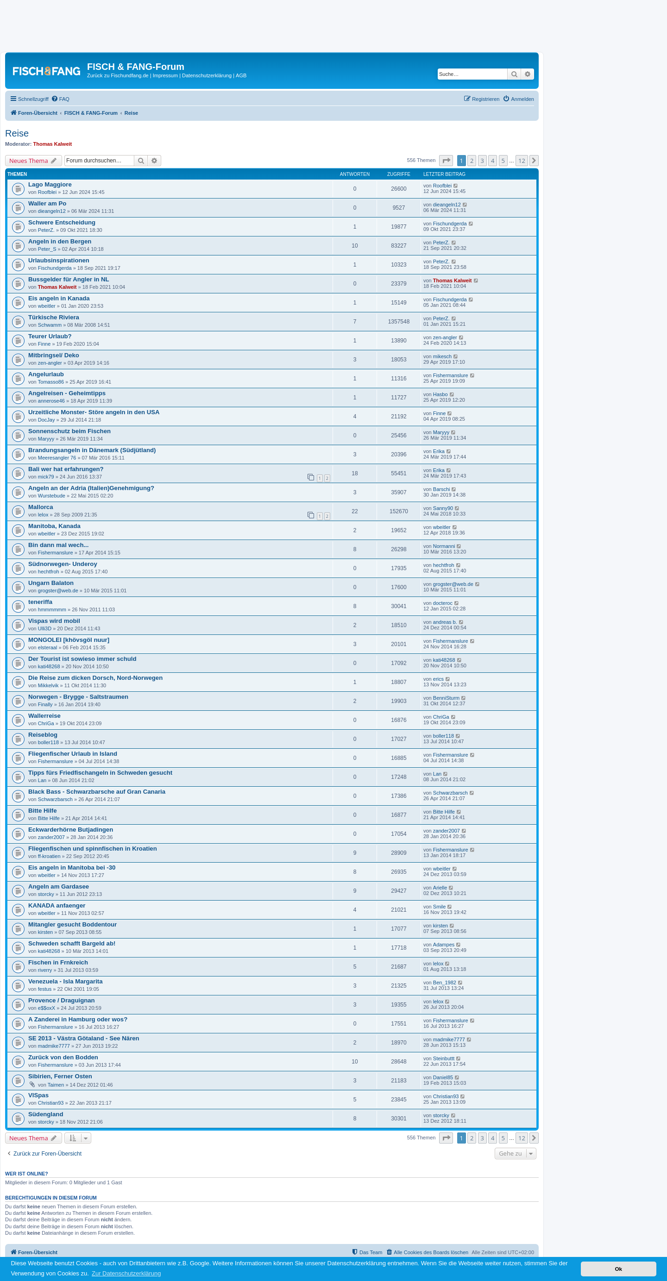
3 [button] (482, 160)
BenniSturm (446, 698)
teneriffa (40, 601)
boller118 (48, 742)
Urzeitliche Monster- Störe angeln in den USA (94, 412)
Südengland (45, 1114)
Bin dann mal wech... (58, 544)
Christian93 (51, 1103)
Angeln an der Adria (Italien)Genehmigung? (91, 488)
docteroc (443, 603)
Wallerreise (44, 715)
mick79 (46, 476)
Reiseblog (42, 734)
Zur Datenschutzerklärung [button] (126, 1273)
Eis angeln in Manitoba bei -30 (71, 867)
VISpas (38, 1095)
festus (44, 989)
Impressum (165, 75)
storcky (46, 894)
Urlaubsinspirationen (58, 260)
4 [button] (492, 160)
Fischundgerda (450, 223)
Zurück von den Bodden (63, 1057)
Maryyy (46, 439)
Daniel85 (443, 1077)
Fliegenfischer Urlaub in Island (72, 753)
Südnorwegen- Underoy (62, 563)
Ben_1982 (444, 982)
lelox (43, 514)
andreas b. (445, 622)
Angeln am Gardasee (58, 886)
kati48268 (49, 666)
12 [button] (521, 160)
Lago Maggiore (50, 184)
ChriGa (46, 723)
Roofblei (47, 192)
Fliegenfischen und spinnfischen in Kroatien (92, 848)
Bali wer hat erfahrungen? (66, 469)
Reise (17, 133)
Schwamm (50, 325)
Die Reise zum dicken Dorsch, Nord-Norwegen (95, 677)
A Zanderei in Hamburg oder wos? (77, 1019)
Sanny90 (443, 508)
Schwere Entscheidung (61, 222)
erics (438, 679)
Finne (44, 344)
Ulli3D (44, 628)
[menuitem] (60, 99)
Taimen (56, 1085)
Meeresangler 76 (57, 457)
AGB (241, 75)
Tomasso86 (51, 382)
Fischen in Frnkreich (58, 962)
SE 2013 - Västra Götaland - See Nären (83, 1038)
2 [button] (471, 160)
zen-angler (445, 337)
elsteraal (47, 647)
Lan (42, 780)
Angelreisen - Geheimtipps (67, 393)
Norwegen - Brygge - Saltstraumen (78, 696)
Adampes (443, 944)
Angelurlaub (46, 374)
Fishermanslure (450, 375)
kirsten (45, 932)
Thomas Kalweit (52, 144)
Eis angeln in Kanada (59, 298)
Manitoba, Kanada (54, 525)
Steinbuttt (443, 1058)
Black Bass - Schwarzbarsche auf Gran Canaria (96, 791)
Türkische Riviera (53, 317)
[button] (446, 160)
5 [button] (503, 160)
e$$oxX (46, 1008)
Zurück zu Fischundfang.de (118, 75)
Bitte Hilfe (42, 810)
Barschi (441, 489)
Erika (439, 451)
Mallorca (40, 507)
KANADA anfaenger (56, 905)
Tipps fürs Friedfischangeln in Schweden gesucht (100, 772)
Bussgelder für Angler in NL (68, 279)
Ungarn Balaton (51, 582)
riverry (45, 970)
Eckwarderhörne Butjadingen (70, 829)
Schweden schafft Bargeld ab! (71, 943)
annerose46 (51, 401)
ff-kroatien (49, 856)
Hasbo (440, 394)
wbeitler (47, 306)
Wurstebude (51, 495)
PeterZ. (46, 230)
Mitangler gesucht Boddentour (72, 924)
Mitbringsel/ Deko (53, 355)
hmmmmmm (52, 609)
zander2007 (51, 837)
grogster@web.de (58, 590)
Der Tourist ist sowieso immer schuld (82, 658)
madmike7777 (54, 1046)
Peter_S (47, 249)
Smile (439, 906)
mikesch (442, 356)
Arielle (440, 887)
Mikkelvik (48, 685)
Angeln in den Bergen (59, 241)
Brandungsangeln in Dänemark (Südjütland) (92, 450)
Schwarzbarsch (55, 799)
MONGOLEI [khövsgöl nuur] (68, 639)
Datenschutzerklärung (207, 75)
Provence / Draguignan (61, 1000)
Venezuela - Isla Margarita (65, 981)
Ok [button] (618, 1269)
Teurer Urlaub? (50, 336)
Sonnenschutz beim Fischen (69, 431)
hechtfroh (48, 571)
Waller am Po (47, 203)
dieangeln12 (52, 211)
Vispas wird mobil (54, 620)
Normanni (444, 546)
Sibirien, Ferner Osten (60, 1076)
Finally (45, 704)
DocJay (46, 420)
